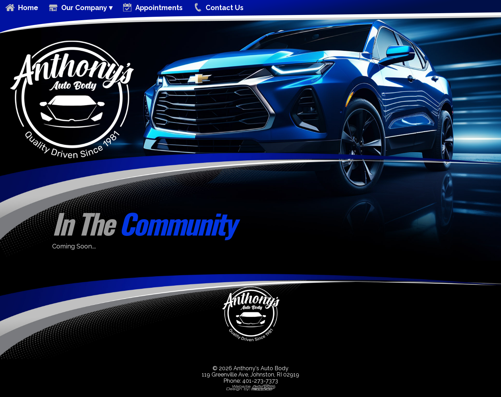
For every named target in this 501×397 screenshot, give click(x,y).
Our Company (84, 7)
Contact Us (225, 7)
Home (28, 7)
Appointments (159, 7)
